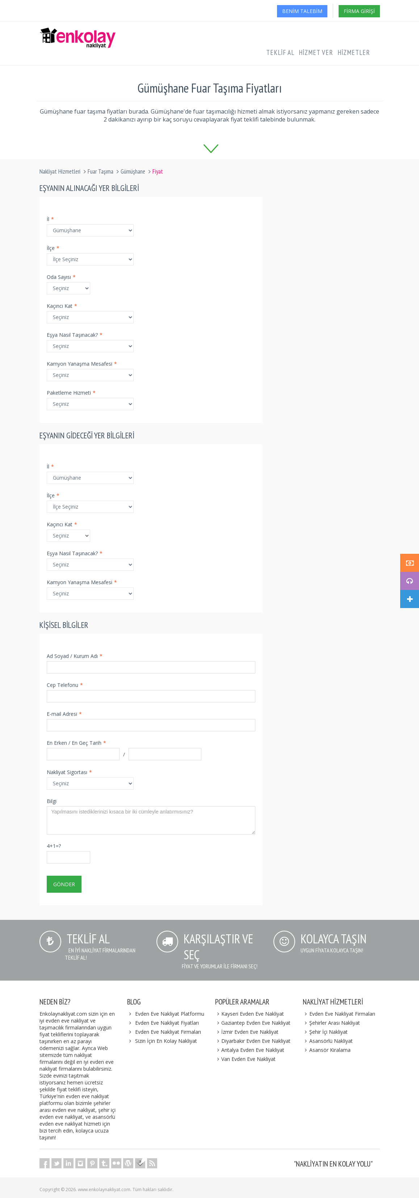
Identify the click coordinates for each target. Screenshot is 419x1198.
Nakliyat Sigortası (69, 772)
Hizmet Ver (316, 52)
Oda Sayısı (61, 276)
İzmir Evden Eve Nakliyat (247, 1031)
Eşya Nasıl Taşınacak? (74, 334)
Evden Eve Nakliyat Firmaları (168, 1031)
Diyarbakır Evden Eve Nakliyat (253, 1040)
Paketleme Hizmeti (71, 392)
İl (50, 219)
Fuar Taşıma (100, 171)
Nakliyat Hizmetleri (59, 171)
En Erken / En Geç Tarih (76, 742)
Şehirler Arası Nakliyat (331, 1022)
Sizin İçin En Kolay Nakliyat (166, 1040)
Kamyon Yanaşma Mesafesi (82, 363)
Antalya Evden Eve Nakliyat (250, 1049)
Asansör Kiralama (327, 1049)
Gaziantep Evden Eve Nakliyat (253, 1022)
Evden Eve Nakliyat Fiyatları (167, 1022)
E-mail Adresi (64, 713)
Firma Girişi (359, 11)
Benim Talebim (302, 11)
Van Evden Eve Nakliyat (245, 1058)
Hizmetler (354, 52)
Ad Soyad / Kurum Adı (74, 656)
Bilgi (51, 801)
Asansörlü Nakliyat (328, 1040)
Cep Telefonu (65, 684)
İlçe (53, 248)
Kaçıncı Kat (62, 305)
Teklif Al (280, 52)
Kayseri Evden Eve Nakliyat (249, 1013)
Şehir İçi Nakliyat (325, 1031)
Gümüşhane (133, 171)
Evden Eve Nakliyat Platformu (169, 1013)
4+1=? (54, 845)
